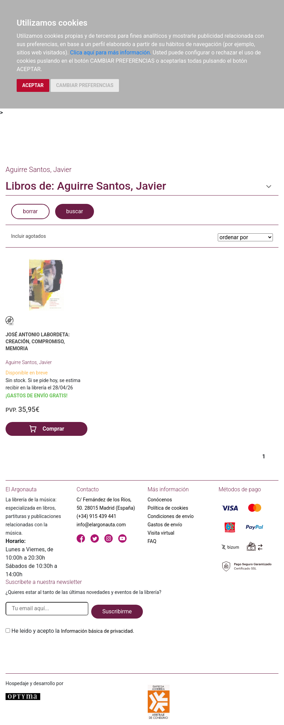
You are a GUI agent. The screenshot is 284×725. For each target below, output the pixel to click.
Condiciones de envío (171, 516)
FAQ (152, 541)
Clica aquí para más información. (110, 52)
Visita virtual (161, 533)
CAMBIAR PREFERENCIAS (84, 85)
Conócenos (160, 499)
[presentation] (58, 651)
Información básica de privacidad (97, 631)
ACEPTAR (33, 85)
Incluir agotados (28, 236)
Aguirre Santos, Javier (29, 362)
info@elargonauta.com (101, 524)
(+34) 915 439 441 (97, 516)
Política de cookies (168, 508)
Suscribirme (117, 611)
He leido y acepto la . (72, 631)
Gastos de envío (165, 524)
